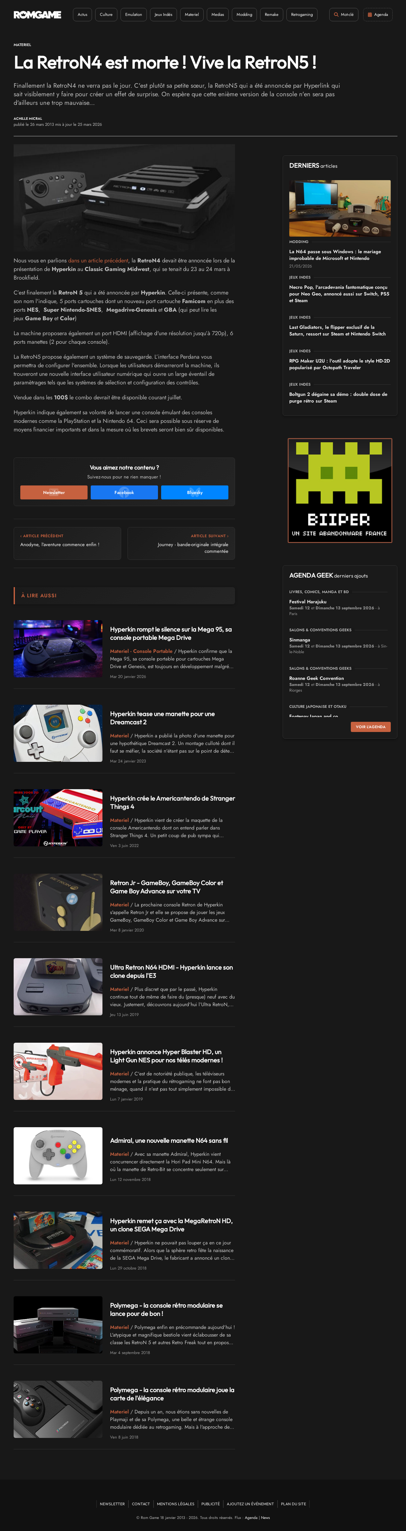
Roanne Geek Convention (316, 678)
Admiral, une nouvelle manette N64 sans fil (169, 1140)
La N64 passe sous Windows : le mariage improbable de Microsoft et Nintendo (335, 255)
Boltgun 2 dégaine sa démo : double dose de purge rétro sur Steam (338, 397)
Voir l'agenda (371, 727)
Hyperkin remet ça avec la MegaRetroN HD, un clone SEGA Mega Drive (171, 1225)
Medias (218, 14)
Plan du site (293, 1503)
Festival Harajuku (307, 601)
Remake (271, 14)
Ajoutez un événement (250, 1503)
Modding (244, 14)
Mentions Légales (175, 1503)
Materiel (192, 14)
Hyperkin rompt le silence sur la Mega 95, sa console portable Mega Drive (171, 633)
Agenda (251, 1518)
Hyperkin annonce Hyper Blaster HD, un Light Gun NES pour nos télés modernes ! (166, 1056)
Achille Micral (28, 119)
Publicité (210, 1503)
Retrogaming (302, 14)
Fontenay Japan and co (313, 716)
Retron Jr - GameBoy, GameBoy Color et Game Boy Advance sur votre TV (166, 887)
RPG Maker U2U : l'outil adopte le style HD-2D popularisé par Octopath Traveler (339, 364)
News (265, 1518)
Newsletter (112, 1503)
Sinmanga (299, 639)
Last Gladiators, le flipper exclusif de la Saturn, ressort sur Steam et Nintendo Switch (337, 330)
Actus (82, 14)
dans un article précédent (98, 260)
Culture (106, 14)
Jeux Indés (163, 14)
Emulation (133, 14)
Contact (141, 1503)
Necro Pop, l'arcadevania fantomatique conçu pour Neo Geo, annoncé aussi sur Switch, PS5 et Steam (339, 294)
